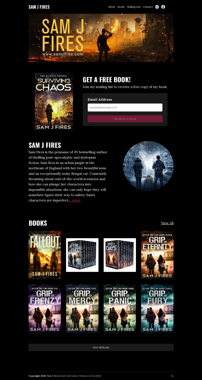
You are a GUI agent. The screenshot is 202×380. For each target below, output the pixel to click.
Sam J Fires (39, 7)
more (76, 200)
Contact (148, 6)
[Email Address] (125, 107)
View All (167, 223)
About (111, 6)
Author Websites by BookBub (86, 376)
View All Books (101, 347)
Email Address (100, 99)
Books (121, 6)
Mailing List (134, 6)
